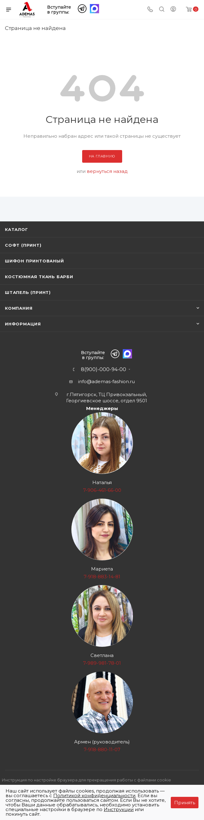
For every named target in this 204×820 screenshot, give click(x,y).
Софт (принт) (23, 245)
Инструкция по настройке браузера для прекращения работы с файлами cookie (86, 779)
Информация (23, 323)
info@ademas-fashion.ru (106, 381)
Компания (18, 308)
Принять (184, 802)
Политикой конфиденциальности (94, 795)
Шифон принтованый (34, 260)
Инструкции (119, 809)
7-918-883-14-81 (102, 576)
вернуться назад (107, 171)
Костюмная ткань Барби (39, 276)
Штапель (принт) (28, 292)
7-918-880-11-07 (102, 749)
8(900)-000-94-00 (103, 369)
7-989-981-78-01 (102, 663)
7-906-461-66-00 (102, 490)
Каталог (16, 229)
